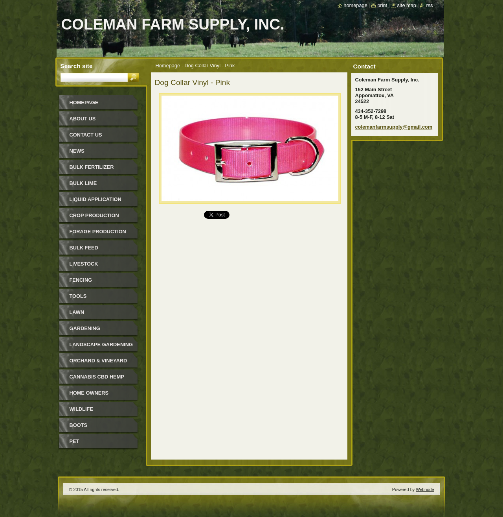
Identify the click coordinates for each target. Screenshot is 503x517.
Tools (78, 296)
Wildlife (81, 409)
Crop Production (94, 215)
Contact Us (86, 135)
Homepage (168, 65)
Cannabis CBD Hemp (97, 377)
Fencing (81, 280)
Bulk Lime (83, 183)
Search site (77, 66)
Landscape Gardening (101, 344)
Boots (79, 425)
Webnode (425, 489)
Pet (74, 441)
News (77, 151)
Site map (406, 5)
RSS (429, 5)
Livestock (84, 264)
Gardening (85, 328)
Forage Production (98, 231)
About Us (83, 119)
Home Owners (89, 393)
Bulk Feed (84, 248)
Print (382, 5)
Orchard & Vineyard (98, 361)
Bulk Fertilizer (92, 167)
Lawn (77, 312)
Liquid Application (95, 199)
